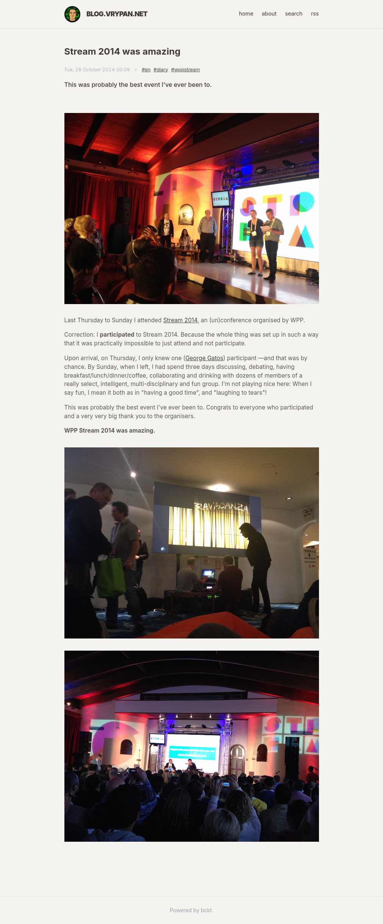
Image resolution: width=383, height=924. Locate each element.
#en (146, 69)
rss (315, 13)
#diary (160, 69)
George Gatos (204, 358)
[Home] (72, 14)
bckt (206, 910)
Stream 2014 (180, 320)
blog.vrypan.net (116, 14)
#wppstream (185, 69)
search (293, 13)
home (246, 13)
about (269, 13)
